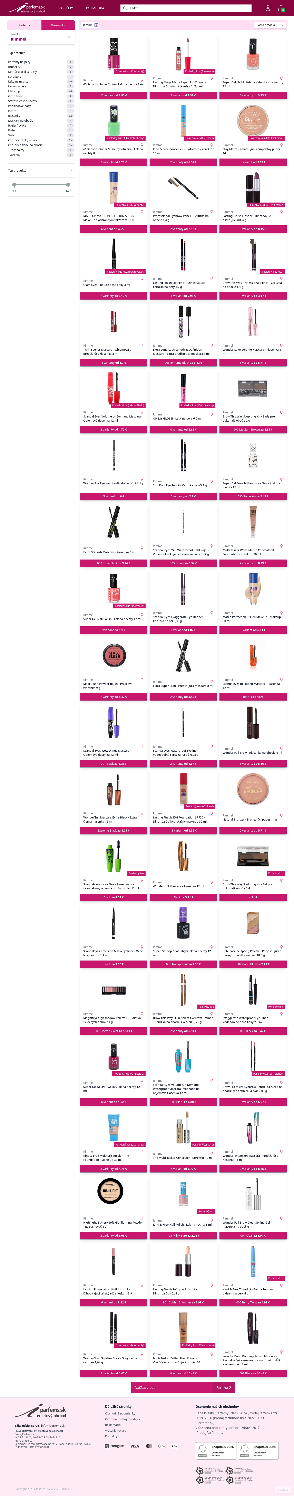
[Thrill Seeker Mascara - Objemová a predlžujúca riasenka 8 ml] (113, 321)
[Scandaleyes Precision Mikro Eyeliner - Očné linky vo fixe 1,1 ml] (113, 923)
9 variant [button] (113, 630)
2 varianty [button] (113, 162)
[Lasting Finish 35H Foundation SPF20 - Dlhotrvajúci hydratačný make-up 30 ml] (183, 789)
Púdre (41, 111)
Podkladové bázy (41, 106)
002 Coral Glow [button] (253, 964)
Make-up (41, 91)
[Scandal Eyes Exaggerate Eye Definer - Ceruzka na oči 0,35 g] (183, 589)
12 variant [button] (113, 95)
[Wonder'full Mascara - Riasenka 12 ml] (183, 856)
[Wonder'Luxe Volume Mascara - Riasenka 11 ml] (253, 321)
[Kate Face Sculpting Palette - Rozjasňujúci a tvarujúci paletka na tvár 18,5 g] (253, 923)
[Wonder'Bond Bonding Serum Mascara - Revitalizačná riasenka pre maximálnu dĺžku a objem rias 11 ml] (253, 1328)
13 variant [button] (183, 830)
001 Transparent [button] (183, 964)
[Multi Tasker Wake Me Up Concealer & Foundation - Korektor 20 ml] (253, 522)
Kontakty (111, 1436)
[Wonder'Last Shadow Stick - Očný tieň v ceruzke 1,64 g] (113, 1328)
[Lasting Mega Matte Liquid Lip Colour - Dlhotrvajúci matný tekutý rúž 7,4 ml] (183, 54)
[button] (253, 897)
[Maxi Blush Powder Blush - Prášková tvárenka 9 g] (113, 655)
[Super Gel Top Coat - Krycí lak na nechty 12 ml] (183, 923)
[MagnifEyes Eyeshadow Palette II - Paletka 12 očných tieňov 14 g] (113, 990)
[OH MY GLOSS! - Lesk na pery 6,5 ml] (183, 388)
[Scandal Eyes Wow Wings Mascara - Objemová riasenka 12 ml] (113, 722)
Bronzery (41, 67)
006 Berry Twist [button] (253, 1302)
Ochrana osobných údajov (123, 1419)
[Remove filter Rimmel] (96, 25)
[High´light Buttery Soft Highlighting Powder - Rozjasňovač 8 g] (113, 1194)
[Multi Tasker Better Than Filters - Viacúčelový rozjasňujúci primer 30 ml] (183, 1328)
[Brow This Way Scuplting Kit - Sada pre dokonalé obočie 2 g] (253, 388)
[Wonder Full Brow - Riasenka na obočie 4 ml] (253, 722)
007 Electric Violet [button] (114, 1031)
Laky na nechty (41, 81)
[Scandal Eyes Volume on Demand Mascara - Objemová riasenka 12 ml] (113, 388)
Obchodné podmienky (120, 1413)
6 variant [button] (113, 229)
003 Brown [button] (183, 563)
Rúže (41, 130)
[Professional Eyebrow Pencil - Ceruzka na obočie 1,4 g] (183, 188)
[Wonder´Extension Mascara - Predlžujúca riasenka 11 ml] (253, 1127)
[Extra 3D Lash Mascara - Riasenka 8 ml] (113, 522)
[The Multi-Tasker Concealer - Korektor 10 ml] (183, 1127)
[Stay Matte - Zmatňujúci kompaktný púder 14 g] (253, 121)
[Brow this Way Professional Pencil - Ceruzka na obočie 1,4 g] (253, 254)
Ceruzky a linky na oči (41, 140)
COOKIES (283, 1490)
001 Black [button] (113, 764)
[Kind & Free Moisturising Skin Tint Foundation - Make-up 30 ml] (113, 1127)
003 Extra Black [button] (113, 563)
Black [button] (253, 697)
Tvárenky (41, 155)
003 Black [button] (253, 1031)
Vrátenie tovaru (115, 1430)
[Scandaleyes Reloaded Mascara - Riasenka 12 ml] (253, 655)
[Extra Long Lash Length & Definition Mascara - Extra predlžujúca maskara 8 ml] (183, 321)
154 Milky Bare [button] (183, 1235)
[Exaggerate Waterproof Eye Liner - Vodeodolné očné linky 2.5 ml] (253, 990)
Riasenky (41, 116)
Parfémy (66, 8)
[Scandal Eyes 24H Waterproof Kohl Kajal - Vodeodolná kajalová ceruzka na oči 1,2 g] (183, 522)
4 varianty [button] (113, 363)
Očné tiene (41, 96)
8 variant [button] (183, 95)
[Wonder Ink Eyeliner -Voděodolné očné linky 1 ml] (113, 455)
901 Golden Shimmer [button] (183, 1302)
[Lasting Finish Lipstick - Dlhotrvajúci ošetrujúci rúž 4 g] (253, 188)
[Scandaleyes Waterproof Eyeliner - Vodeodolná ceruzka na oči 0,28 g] (183, 722)
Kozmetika (95, 8)
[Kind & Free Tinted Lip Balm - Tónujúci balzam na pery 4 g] (253, 1261)
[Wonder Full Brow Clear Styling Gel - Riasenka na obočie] (253, 1194)
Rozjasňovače (41, 125)
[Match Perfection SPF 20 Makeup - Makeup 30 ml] (253, 589)
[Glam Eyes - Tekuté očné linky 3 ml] (113, 254)
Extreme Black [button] (113, 830)
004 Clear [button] (253, 1235)
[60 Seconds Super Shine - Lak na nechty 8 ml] (113, 54)
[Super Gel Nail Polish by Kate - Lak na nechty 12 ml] (253, 54)
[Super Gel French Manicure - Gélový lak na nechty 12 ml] (253, 455)
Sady (41, 135)
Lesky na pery (41, 86)
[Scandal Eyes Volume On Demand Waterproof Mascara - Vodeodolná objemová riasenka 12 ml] (183, 1056)
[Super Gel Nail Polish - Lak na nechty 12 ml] (113, 589)
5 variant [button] (113, 496)
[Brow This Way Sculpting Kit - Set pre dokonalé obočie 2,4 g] (253, 856)
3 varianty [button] (253, 95)
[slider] (14, 185)
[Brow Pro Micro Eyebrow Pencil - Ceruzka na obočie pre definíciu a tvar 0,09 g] (253, 1056)
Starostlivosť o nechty (41, 101)
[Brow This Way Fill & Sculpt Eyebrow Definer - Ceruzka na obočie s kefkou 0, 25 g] (183, 990)
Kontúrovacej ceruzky (41, 72)
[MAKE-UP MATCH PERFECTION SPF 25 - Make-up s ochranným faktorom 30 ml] (113, 188)
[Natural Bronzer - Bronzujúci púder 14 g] (253, 789)
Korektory (41, 77)
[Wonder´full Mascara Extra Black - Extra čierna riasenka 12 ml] (113, 789)
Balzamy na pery (41, 62)
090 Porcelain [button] (253, 496)
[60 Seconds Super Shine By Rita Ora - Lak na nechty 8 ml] (113, 121)
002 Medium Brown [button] (253, 429)
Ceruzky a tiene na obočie (41, 145)
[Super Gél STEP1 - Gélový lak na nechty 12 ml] (113, 1056)
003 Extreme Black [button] (183, 363)
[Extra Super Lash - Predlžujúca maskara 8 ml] (183, 655)
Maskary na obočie (41, 121)
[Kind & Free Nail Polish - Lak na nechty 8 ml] (183, 1194)
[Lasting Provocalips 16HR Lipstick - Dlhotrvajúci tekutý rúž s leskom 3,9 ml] (113, 1261)
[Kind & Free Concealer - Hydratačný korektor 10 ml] (183, 121)
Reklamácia (113, 1425)
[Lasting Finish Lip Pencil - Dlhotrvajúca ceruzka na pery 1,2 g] (183, 254)
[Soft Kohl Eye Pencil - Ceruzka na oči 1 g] (183, 455)
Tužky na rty (41, 150)
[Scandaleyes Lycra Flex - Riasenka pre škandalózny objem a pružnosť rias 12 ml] (113, 856)
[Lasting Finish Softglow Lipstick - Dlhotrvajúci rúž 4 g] (183, 1261)
